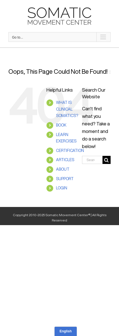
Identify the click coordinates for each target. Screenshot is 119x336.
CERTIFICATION (70, 150)
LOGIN (61, 188)
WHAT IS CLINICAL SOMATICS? (67, 109)
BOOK (61, 125)
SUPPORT (65, 179)
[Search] (106, 160)
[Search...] (92, 160)
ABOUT (62, 169)
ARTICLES (65, 160)
